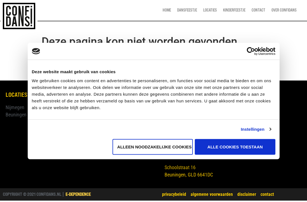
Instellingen (253, 129)
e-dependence (78, 194)
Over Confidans (284, 10)
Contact (258, 10)
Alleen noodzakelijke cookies (154, 146)
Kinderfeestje (234, 10)
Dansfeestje (187, 10)
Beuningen (16, 115)
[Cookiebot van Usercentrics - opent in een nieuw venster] (250, 51)
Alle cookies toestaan (235, 146)
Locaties (210, 10)
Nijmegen (15, 107)
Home (167, 10)
